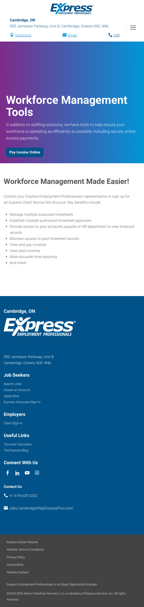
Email (72, 35)
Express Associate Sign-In (22, 402)
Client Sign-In (13, 423)
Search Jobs (13, 384)
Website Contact (18, 572)
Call (116, 35)
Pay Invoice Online (24, 152)
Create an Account (17, 390)
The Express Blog (16, 450)
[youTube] (27, 473)
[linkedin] (17, 473)
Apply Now (11, 396)
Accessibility (15, 564)
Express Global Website (22, 542)
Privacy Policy (16, 557)
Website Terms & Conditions (25, 549)
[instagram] (37, 473)
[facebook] (7, 473)
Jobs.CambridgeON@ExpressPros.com (41, 508)
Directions (23, 35)
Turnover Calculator (18, 444)
